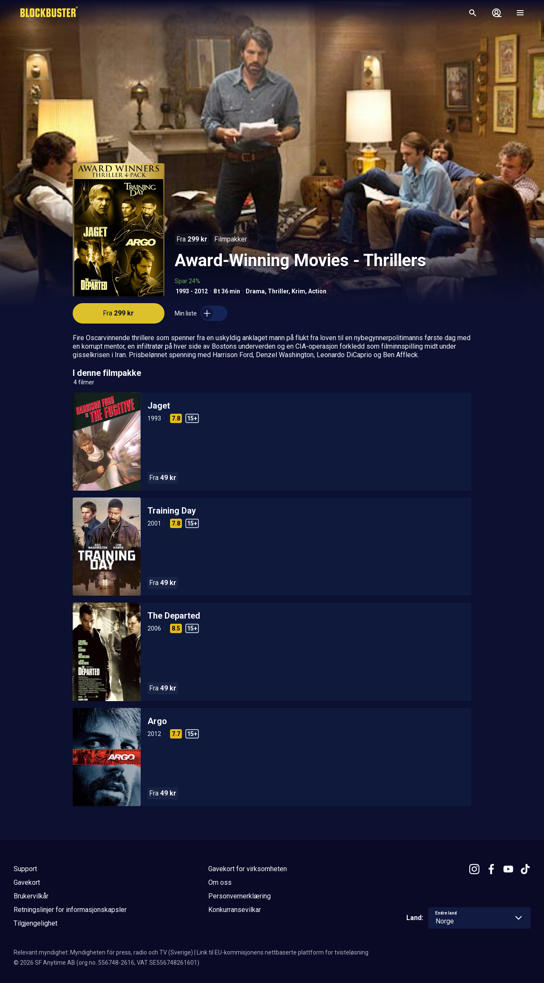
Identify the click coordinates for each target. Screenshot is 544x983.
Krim (298, 291)
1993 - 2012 (192, 291)
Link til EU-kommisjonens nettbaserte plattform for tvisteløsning (282, 952)
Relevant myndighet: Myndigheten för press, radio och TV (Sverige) (103, 952)
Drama (255, 291)
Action (317, 291)
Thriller (278, 291)
